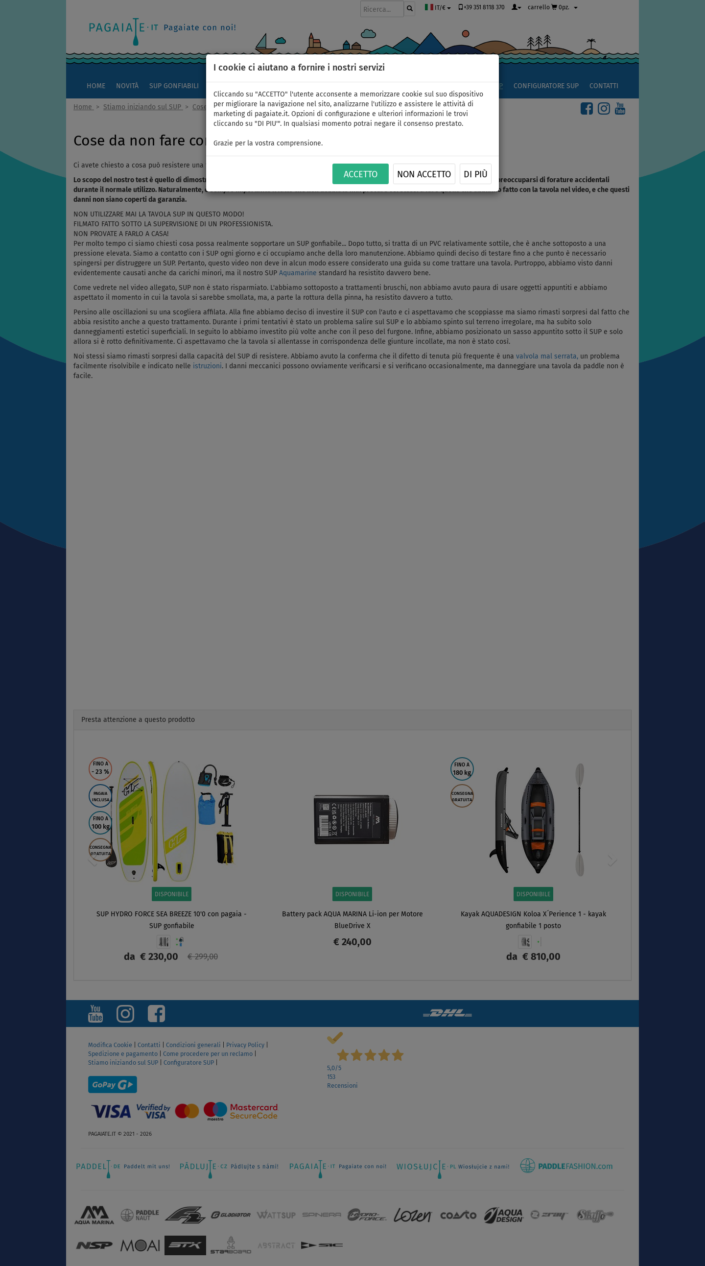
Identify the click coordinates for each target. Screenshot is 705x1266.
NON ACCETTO (424, 174)
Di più (476, 174)
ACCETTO (360, 174)
